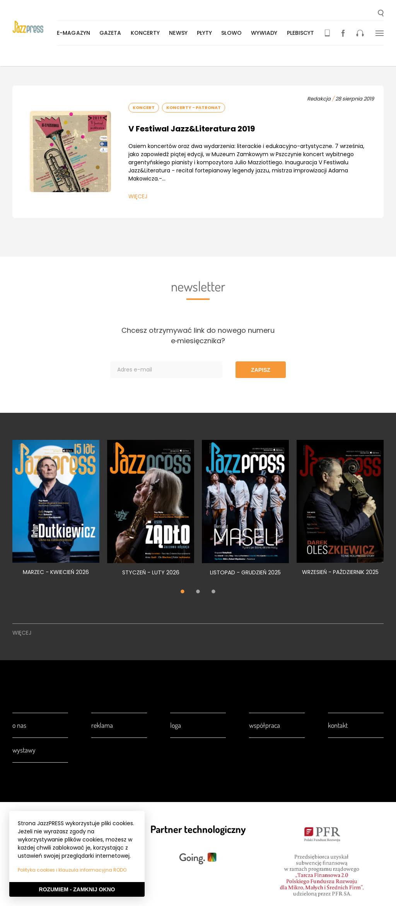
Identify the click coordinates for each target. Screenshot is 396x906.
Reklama (102, 725)
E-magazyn (75, 33)
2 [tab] (198, 592)
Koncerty (147, 33)
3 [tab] (213, 592)
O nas (19, 725)
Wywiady (266, 33)
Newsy (180, 33)
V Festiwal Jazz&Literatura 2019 (191, 128)
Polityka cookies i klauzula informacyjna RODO (72, 870)
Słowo (233, 33)
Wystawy (24, 750)
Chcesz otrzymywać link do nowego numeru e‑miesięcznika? (198, 335)
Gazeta (112, 33)
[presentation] (35, 27)
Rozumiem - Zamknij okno (77, 889)
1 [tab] (182, 592)
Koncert (144, 107)
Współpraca (264, 725)
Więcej (137, 196)
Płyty (206, 33)
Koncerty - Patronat (193, 107)
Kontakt (338, 725)
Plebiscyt (302, 33)
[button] (381, 14)
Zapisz (260, 370)
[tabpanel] (55, 512)
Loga (175, 725)
